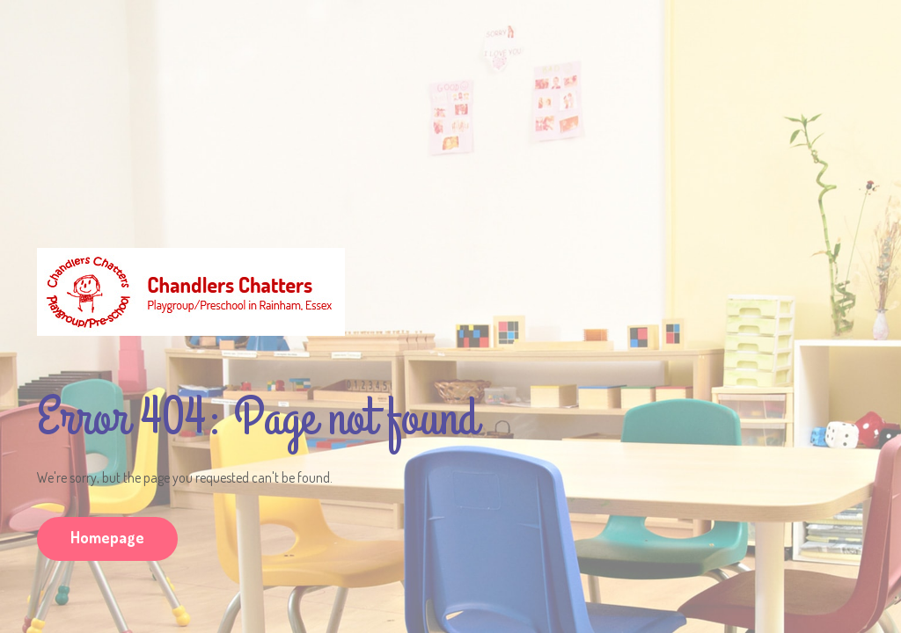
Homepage (107, 537)
